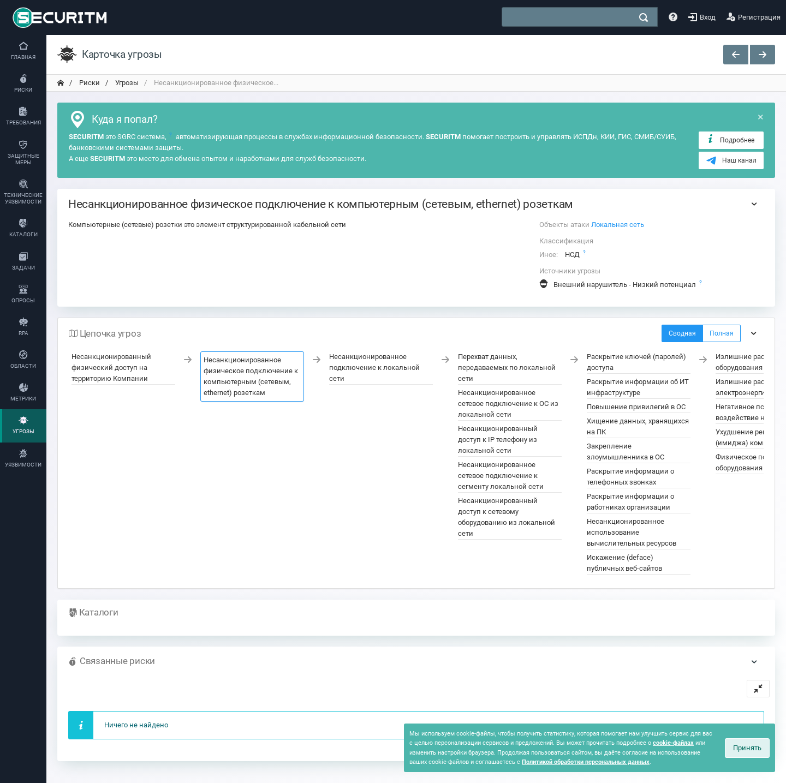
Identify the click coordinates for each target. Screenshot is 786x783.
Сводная (682, 333)
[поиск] (643, 17)
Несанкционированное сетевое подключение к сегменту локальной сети (501, 476)
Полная (722, 333)
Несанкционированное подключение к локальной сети (374, 367)
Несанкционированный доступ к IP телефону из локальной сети (498, 440)
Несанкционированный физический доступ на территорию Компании (111, 367)
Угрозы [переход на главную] (126, 83)
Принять (747, 748)
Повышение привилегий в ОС (636, 407)
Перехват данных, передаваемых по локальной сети (507, 367)
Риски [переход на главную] (89, 83)
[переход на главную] (60, 83)
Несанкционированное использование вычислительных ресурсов (631, 532)
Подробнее (730, 139)
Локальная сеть (617, 224)
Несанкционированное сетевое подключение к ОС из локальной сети (508, 403)
